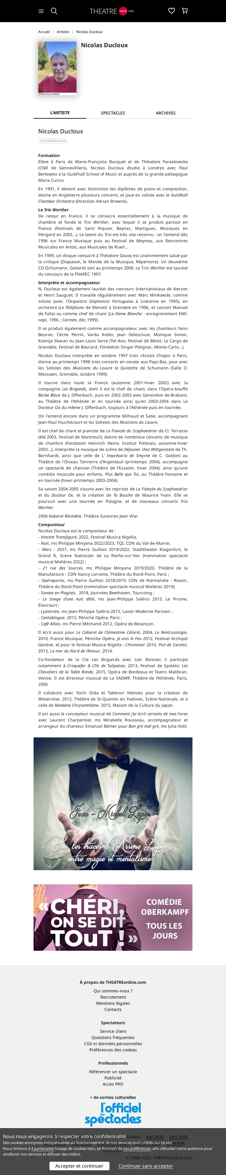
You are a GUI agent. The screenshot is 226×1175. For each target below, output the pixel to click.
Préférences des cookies (113, 1050)
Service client (113, 1031)
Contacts (113, 1009)
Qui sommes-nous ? (113, 991)
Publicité (113, 1078)
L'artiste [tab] (60, 112)
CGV (88, 1043)
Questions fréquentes (113, 1037)
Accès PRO (113, 1084)
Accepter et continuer (79, 1166)
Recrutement (113, 997)
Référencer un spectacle (113, 1071)
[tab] (113, 112)
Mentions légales (113, 1003)
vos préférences (137, 1148)
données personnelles (120, 1043)
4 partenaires (42, 1148)
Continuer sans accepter (146, 1166)
